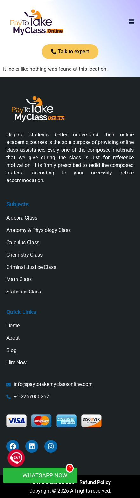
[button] (131, 22)
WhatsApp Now (43, 473)
